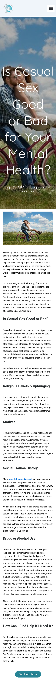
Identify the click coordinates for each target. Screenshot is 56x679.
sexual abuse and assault (21, 479)
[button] (51, 8)
